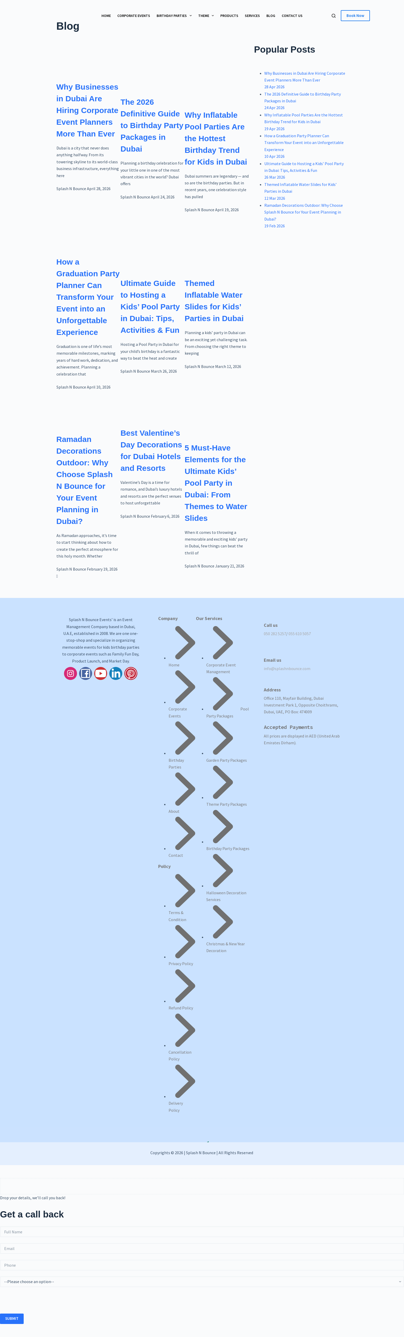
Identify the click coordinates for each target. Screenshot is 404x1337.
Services (252, 15)
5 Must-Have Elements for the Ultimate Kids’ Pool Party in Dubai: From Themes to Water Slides (216, 482)
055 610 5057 (299, 633)
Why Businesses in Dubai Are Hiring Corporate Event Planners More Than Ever (87, 110)
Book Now (355, 15)
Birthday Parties (175, 16)
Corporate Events (133, 15)
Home (106, 15)
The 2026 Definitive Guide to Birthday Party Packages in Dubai (151, 125)
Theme (207, 16)
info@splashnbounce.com (287, 668)
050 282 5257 (275, 633)
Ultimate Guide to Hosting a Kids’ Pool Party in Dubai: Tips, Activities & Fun (150, 306)
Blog (270, 15)
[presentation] (39, 1303)
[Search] (334, 16)
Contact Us (292, 15)
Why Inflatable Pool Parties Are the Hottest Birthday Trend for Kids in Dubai (216, 138)
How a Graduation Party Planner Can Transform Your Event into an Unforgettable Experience (88, 297)
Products (229, 15)
